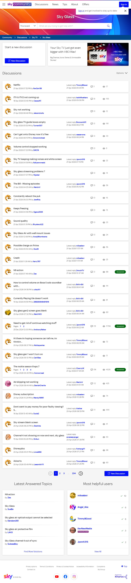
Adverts (17, 461)
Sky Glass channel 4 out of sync (21, 540)
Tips (65, 4)
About (74, 4)
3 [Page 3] (64, 473)
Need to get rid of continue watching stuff (34, 323)
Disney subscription (23, 394)
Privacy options (31, 566)
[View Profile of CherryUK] (80, 368)
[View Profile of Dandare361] (13, 521)
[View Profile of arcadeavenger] (73, 437)
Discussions (41, 4)
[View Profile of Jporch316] (80, 159)
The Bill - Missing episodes (26, 183)
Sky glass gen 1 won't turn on (28, 354)
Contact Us (31, 569)
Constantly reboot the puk (26, 196)
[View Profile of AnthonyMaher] (40, 330)
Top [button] (125, 566)
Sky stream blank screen (25, 422)
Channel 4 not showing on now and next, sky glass (38, 435)
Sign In (124, 4)
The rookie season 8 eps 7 (26, 366)
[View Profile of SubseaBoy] (13, 544)
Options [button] (120, 73)
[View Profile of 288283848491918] (41, 302)
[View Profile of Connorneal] (39, 373)
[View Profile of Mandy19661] (39, 398)
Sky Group (101, 569)
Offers (85, 4)
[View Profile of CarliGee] (37, 358)
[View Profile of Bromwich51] (81, 122)
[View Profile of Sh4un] (36, 439)
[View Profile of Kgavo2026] (38, 212)
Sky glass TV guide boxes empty (29, 122)
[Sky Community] (19, 4)
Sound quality (20, 220)
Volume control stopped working (30, 146)
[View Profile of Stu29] (36, 249)
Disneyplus (19, 448)
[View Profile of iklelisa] (79, 408)
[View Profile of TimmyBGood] (81, 85)
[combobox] (70, 26)
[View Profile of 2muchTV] (80, 270)
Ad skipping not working (25, 382)
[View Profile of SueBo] (10, 509)
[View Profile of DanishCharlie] (40, 385)
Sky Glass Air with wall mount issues (31, 233)
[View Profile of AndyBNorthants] (40, 237)
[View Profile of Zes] (35, 274)
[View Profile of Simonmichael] (39, 138)
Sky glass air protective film (19, 529)
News (55, 4)
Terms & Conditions (47, 566)
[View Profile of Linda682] (37, 452)
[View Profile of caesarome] (80, 135)
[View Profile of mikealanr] (80, 246)
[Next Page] (80, 473)
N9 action (18, 270)
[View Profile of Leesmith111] (39, 464)
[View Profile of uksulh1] (37, 289)
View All (97, 551)
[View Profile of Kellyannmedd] (39, 163)
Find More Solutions (33, 551)
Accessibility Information (85, 566)
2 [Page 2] (59, 473)
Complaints (101, 566)
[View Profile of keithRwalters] (82, 98)
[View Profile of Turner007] (37, 126)
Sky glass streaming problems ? (29, 171)
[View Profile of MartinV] (37, 187)
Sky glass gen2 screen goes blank (30, 310)
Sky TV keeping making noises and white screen (37, 159)
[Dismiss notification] (125, 11)
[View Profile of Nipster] (37, 175)
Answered (120, 272)
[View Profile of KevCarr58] (37, 88)
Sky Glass (65, 16)
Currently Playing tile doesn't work (30, 298)
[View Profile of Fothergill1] (80, 449)
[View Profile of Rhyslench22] (38, 224)
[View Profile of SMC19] (36, 150)
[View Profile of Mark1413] (38, 314)
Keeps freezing (20, 208)
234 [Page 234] (74, 473)
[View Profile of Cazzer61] (37, 101)
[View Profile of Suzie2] (36, 414)
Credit (16, 258)
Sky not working (21, 109)
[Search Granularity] (28, 26)
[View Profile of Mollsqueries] (39, 345)
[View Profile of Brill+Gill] (79, 284)
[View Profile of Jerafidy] (37, 200)
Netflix (16, 84)
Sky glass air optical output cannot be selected (28, 517)
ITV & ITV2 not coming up (26, 97)
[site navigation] (3, 4)
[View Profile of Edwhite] (37, 426)
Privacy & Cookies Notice (65, 566)
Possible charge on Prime (26, 245)
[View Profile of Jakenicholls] (39, 113)
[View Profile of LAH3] (10, 532)
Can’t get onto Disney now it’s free (30, 134)
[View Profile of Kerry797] (36, 261)
